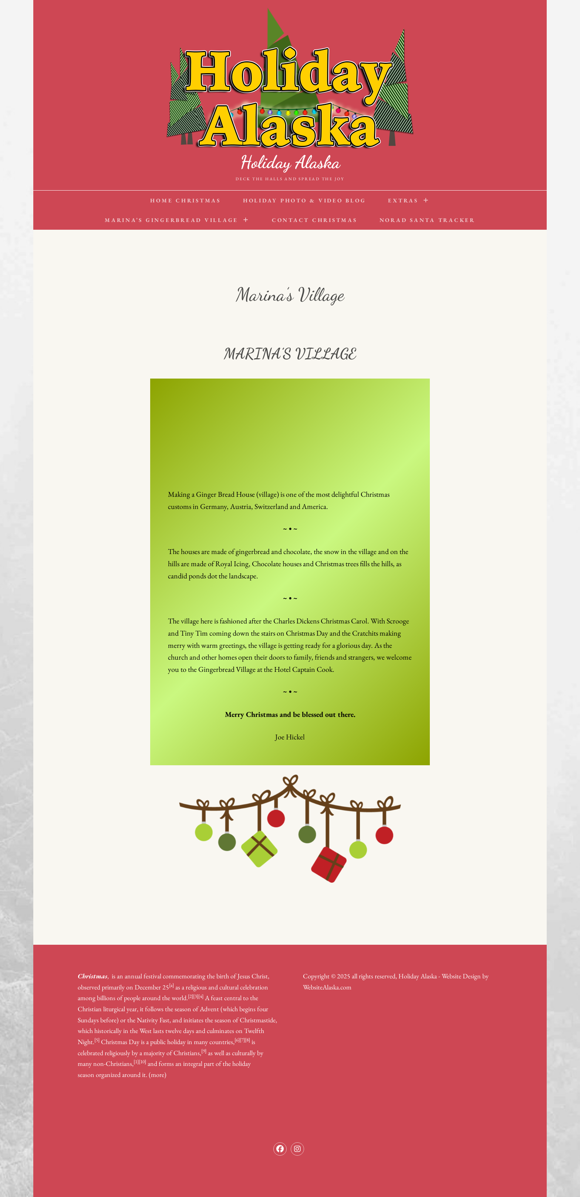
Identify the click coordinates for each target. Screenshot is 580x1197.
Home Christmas (185, 200)
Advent (209, 1009)
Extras (403, 200)
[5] (97, 1039)
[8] (247, 1039)
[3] (195, 996)
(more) (157, 1074)
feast (217, 997)
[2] (190, 996)
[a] (171, 985)
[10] (142, 1061)
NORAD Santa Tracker (427, 219)
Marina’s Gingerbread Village (171, 219)
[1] (136, 1061)
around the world (164, 997)
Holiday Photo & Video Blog (304, 200)
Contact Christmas (314, 219)
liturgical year (120, 1009)
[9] (203, 1050)
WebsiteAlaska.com (327, 987)
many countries (213, 1041)
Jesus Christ (252, 976)
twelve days (179, 1030)
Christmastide (258, 1020)
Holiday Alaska (290, 161)
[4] (200, 996)
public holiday (168, 1041)
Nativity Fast (153, 1020)
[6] (237, 1039)
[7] (242, 1039)
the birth (218, 976)
